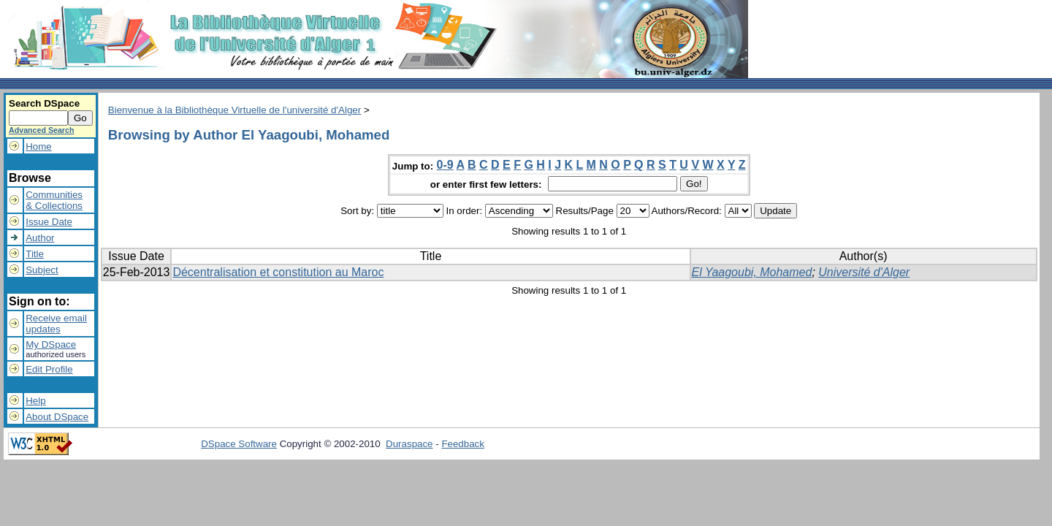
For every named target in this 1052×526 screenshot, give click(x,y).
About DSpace (57, 416)
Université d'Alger (864, 272)
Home (39, 146)
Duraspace (409, 443)
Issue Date (49, 221)
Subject (42, 269)
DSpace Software (239, 443)
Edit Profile (49, 369)
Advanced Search (41, 130)
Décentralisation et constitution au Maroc (278, 272)
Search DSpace (44, 103)
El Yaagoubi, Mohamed (752, 272)
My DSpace (51, 344)
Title (35, 253)
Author (40, 237)
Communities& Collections (54, 200)
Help (35, 400)
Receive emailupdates (56, 324)
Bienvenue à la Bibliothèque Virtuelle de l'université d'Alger (234, 109)
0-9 (445, 165)
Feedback (462, 443)
